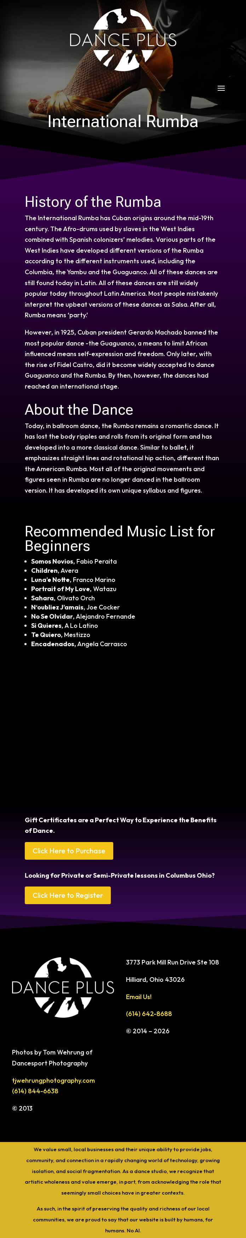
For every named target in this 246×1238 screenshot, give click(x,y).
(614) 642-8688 (149, 1014)
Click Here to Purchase (69, 850)
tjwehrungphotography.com (53, 1080)
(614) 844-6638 (35, 1091)
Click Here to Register (68, 895)
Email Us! (138, 997)
